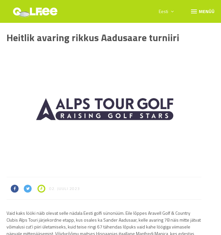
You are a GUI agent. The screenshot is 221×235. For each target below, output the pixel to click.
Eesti (166, 11)
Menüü (202, 11)
